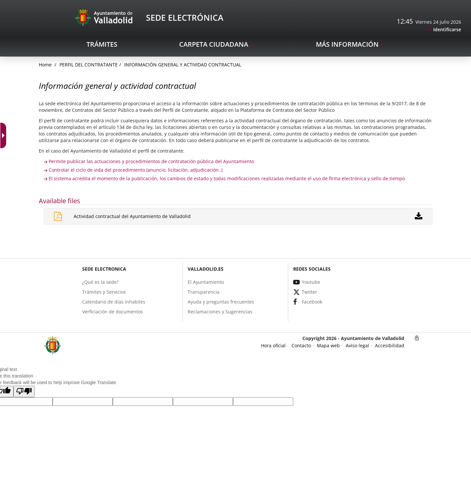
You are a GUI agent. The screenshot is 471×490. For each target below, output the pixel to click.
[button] (24, 391)
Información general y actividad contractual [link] (182, 64)
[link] (444, 29)
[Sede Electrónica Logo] (105, 17)
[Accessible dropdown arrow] (4, 135)
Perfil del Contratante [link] (88, 64)
